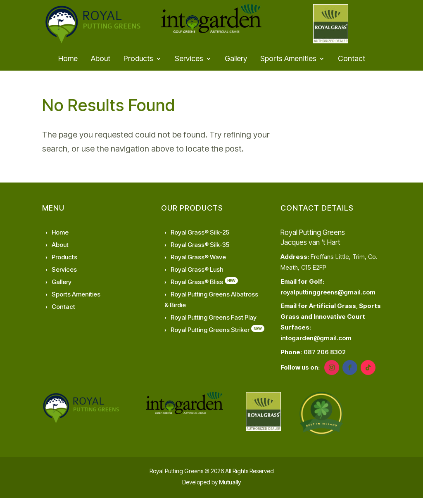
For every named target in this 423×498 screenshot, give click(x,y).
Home (68, 59)
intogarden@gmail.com (316, 338)
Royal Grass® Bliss (197, 282)
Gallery (236, 59)
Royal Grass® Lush (197, 269)
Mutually (230, 482)
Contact (351, 59)
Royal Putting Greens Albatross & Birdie (211, 299)
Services (189, 59)
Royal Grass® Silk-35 (200, 245)
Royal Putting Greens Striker (210, 330)
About (100, 59)
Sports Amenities (288, 59)
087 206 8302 (325, 352)
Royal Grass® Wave (198, 257)
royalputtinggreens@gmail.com (327, 292)
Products (138, 59)
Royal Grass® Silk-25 (200, 232)
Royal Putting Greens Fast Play (214, 317)
